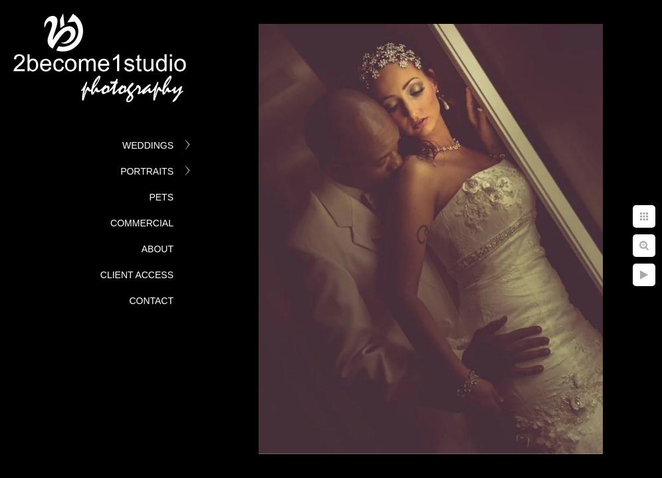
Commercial (141, 223)
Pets (161, 197)
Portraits (146, 171)
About (157, 249)
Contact (151, 300)
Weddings (147, 145)
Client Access (136, 275)
